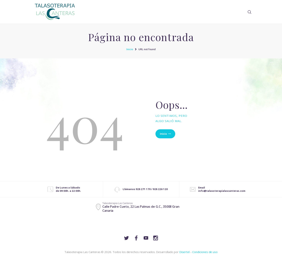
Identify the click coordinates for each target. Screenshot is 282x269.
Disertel (184, 252)
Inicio (129, 49)
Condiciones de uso (205, 252)
